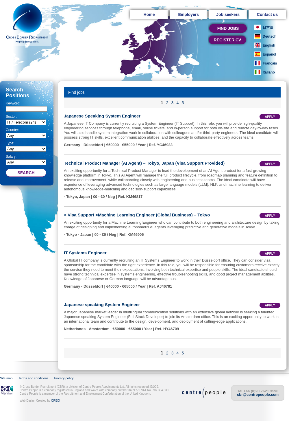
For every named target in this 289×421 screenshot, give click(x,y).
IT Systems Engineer (85, 252)
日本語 (268, 27)
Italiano (269, 72)
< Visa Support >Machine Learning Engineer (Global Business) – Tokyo (137, 214)
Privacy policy (63, 378)
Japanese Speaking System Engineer (102, 115)
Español (269, 54)
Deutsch (269, 36)
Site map (6, 378)
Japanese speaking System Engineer (102, 304)
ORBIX (55, 400)
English (269, 45)
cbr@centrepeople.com (258, 394)
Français (270, 63)
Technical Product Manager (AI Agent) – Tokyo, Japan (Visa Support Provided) (144, 163)
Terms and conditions (33, 378)
